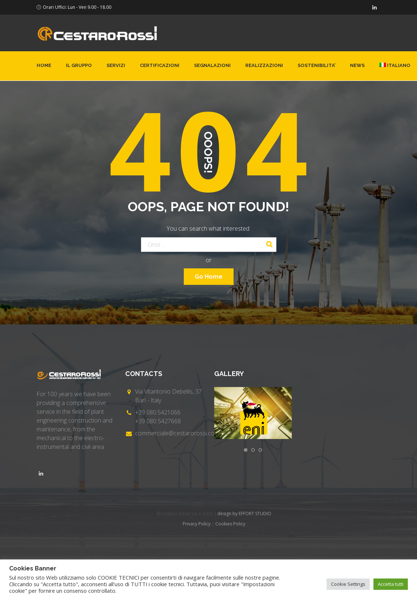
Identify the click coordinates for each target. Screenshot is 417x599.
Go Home (209, 276)
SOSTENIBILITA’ (316, 65)
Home (44, 65)
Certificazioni (159, 65)
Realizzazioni (264, 65)
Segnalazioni (212, 65)
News (357, 65)
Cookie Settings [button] (348, 584)
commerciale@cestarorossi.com (177, 433)
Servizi (116, 65)
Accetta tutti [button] (390, 584)
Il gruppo (79, 65)
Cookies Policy (230, 524)
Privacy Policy (197, 524)
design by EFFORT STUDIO (244, 513)
